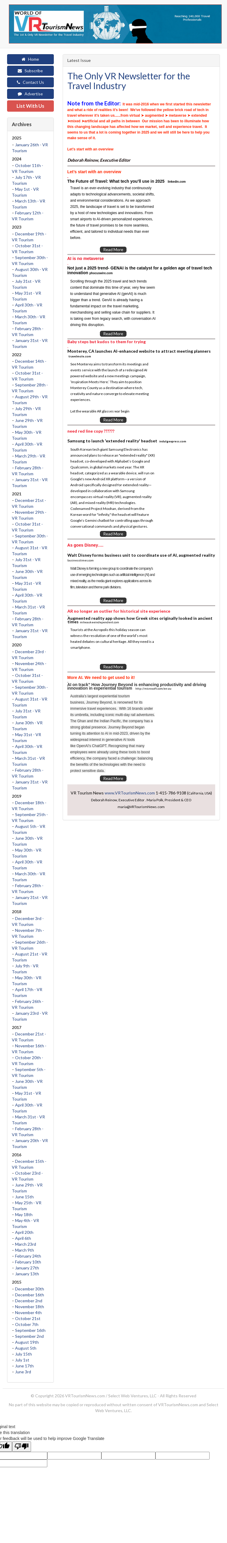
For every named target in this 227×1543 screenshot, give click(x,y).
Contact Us (30, 82)
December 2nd (28, 1300)
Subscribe (30, 70)
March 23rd (25, 1244)
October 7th (26, 1324)
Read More (113, 249)
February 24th (28, 1255)
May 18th (24, 1214)
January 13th (27, 1273)
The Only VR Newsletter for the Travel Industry (128, 80)
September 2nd (29, 1336)
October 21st (27, 1318)
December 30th (29, 1288)
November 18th (29, 1306)
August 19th (27, 1342)
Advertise (30, 93)
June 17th (24, 1365)
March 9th (24, 1250)
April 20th (24, 1232)
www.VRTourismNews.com (130, 792)
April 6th (23, 1238)
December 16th (29, 1294)
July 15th (23, 1353)
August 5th (25, 1348)
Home (30, 59)
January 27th (27, 1267)
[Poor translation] (21, 1446)
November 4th (28, 1312)
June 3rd (23, 1371)
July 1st (22, 1359)
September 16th (30, 1330)
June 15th (24, 1196)
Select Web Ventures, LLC (132, 1395)
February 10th (28, 1261)
